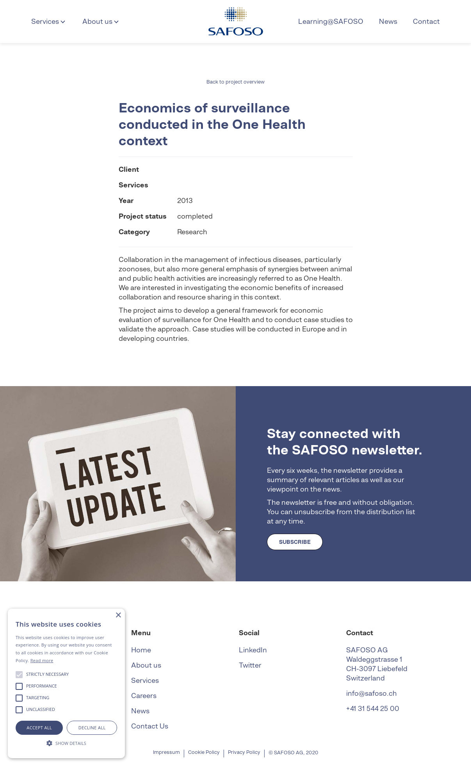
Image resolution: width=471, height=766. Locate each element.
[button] (49, 21)
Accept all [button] (39, 727)
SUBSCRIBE (295, 542)
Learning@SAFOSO (330, 21)
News (388, 21)
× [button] (118, 615)
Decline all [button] (92, 727)
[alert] (66, 683)
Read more (41, 660)
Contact (426, 21)
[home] (235, 21)
